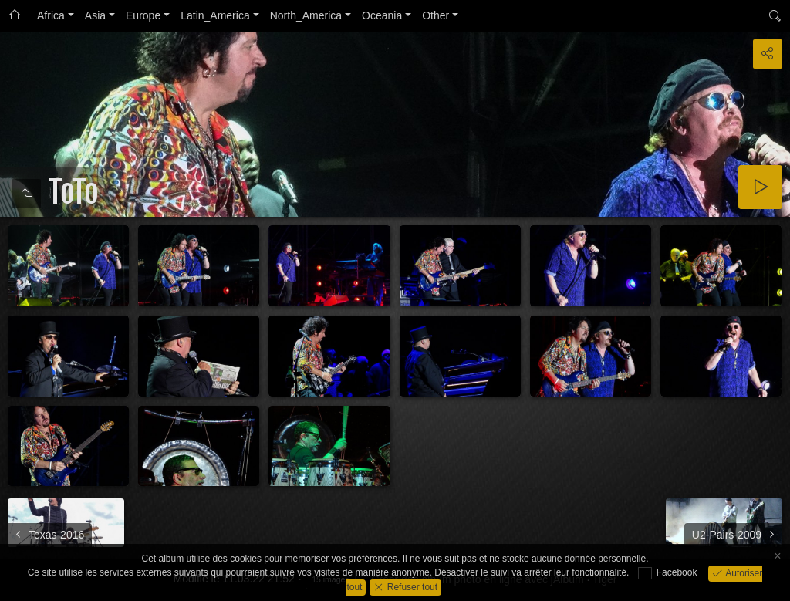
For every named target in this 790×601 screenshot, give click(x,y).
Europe (143, 15)
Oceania (382, 15)
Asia (95, 15)
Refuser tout (410, 586)
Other (435, 15)
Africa (51, 15)
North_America (306, 15)
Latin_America (215, 15)
